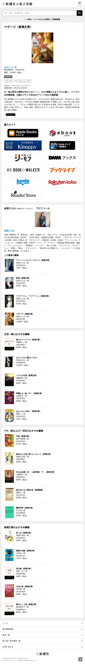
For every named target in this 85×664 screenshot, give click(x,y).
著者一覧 (6, 635)
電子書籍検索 (8, 629)
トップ (5, 623)
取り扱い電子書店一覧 (12, 641)
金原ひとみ (8, 67)
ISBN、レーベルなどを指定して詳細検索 (43, 19)
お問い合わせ (8, 647)
